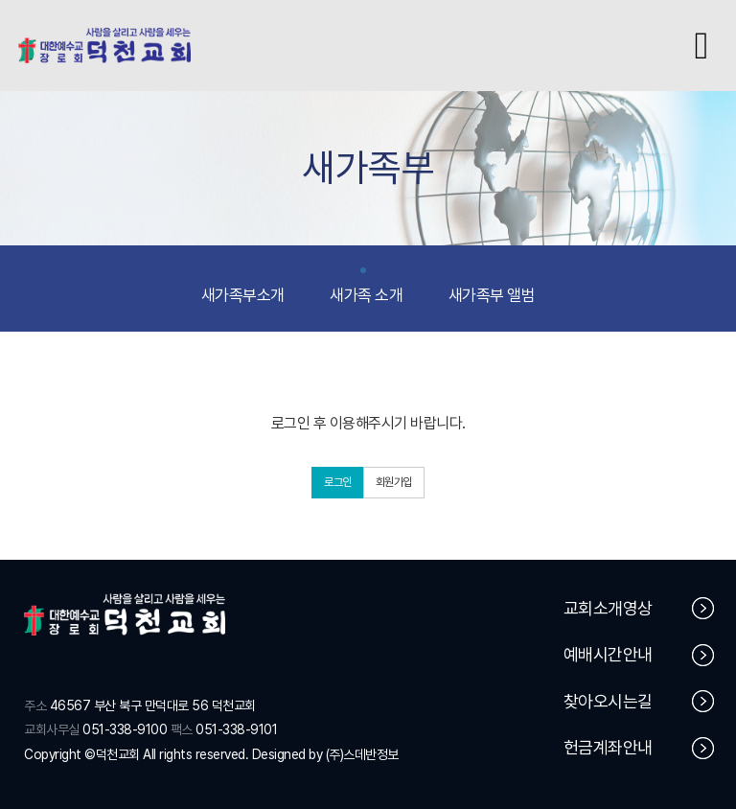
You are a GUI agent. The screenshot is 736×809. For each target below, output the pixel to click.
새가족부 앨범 (492, 286)
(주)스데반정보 (362, 754)
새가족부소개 (243, 286)
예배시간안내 (639, 655)
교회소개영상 (639, 608)
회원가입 (394, 482)
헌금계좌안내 (639, 748)
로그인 (338, 482)
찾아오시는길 (639, 701)
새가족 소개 (366, 286)
